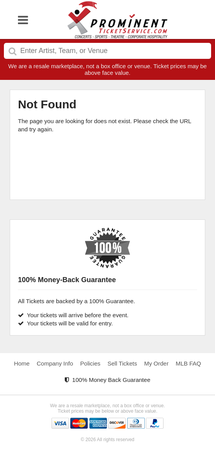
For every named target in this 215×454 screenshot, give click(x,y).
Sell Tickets (122, 363)
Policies (90, 363)
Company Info (55, 363)
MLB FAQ (188, 363)
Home (22, 363)
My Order (156, 363)
